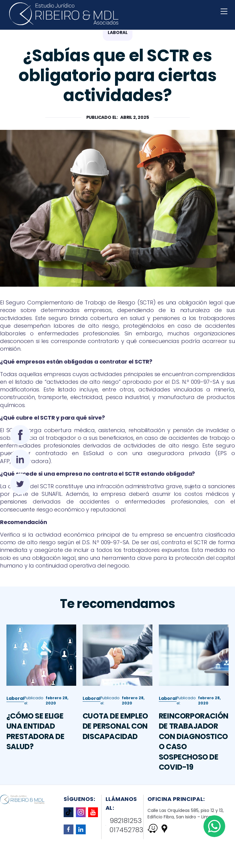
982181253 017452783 (125, 825)
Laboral (15, 728)
